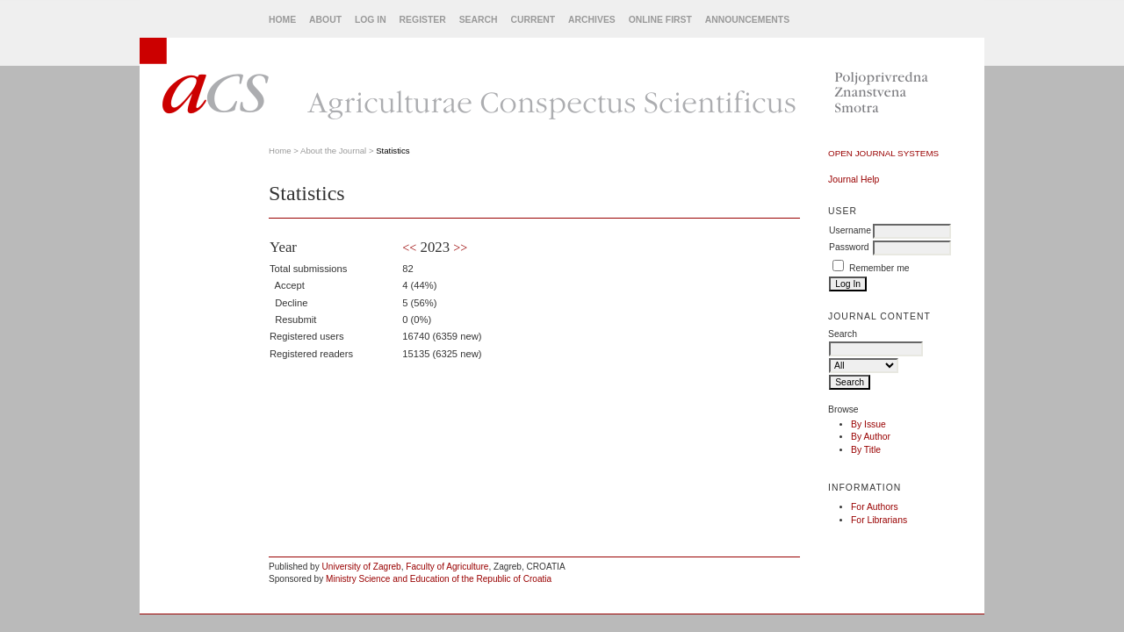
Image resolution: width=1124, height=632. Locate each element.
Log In (370, 20)
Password (849, 247)
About (325, 20)
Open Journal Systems (883, 153)
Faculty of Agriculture (447, 566)
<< (409, 248)
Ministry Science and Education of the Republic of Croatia (438, 579)
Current (532, 20)
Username (850, 230)
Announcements (747, 20)
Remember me (879, 268)
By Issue (868, 424)
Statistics (392, 150)
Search (478, 20)
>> (460, 248)
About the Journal (333, 150)
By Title (866, 450)
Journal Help (853, 179)
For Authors (874, 507)
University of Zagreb (361, 566)
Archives (592, 20)
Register (423, 20)
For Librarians (879, 520)
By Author (870, 437)
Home (282, 20)
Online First (660, 20)
